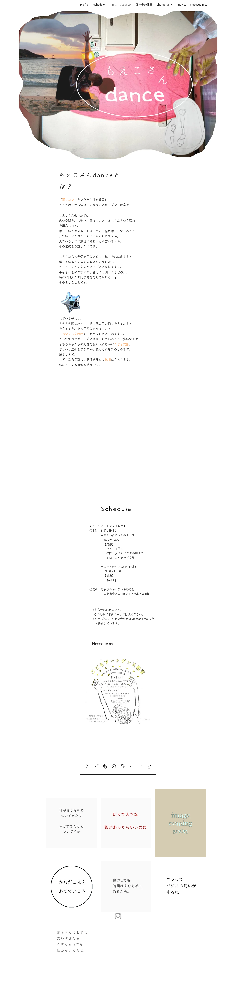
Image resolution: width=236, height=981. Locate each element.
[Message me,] (103, 643)
